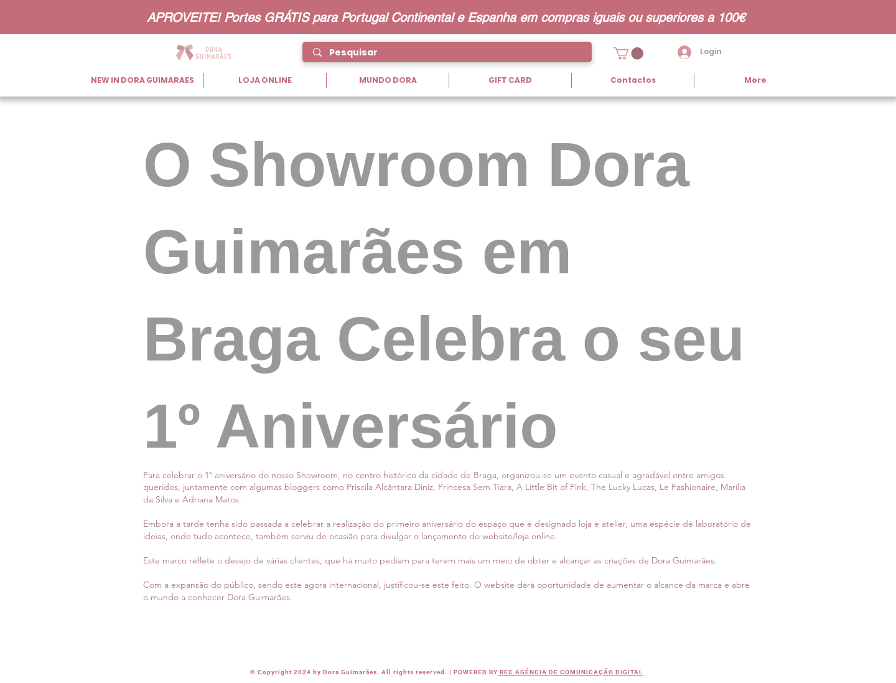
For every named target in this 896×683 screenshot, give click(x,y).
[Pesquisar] (447, 53)
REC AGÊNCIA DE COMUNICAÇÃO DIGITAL (570, 672)
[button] (628, 53)
